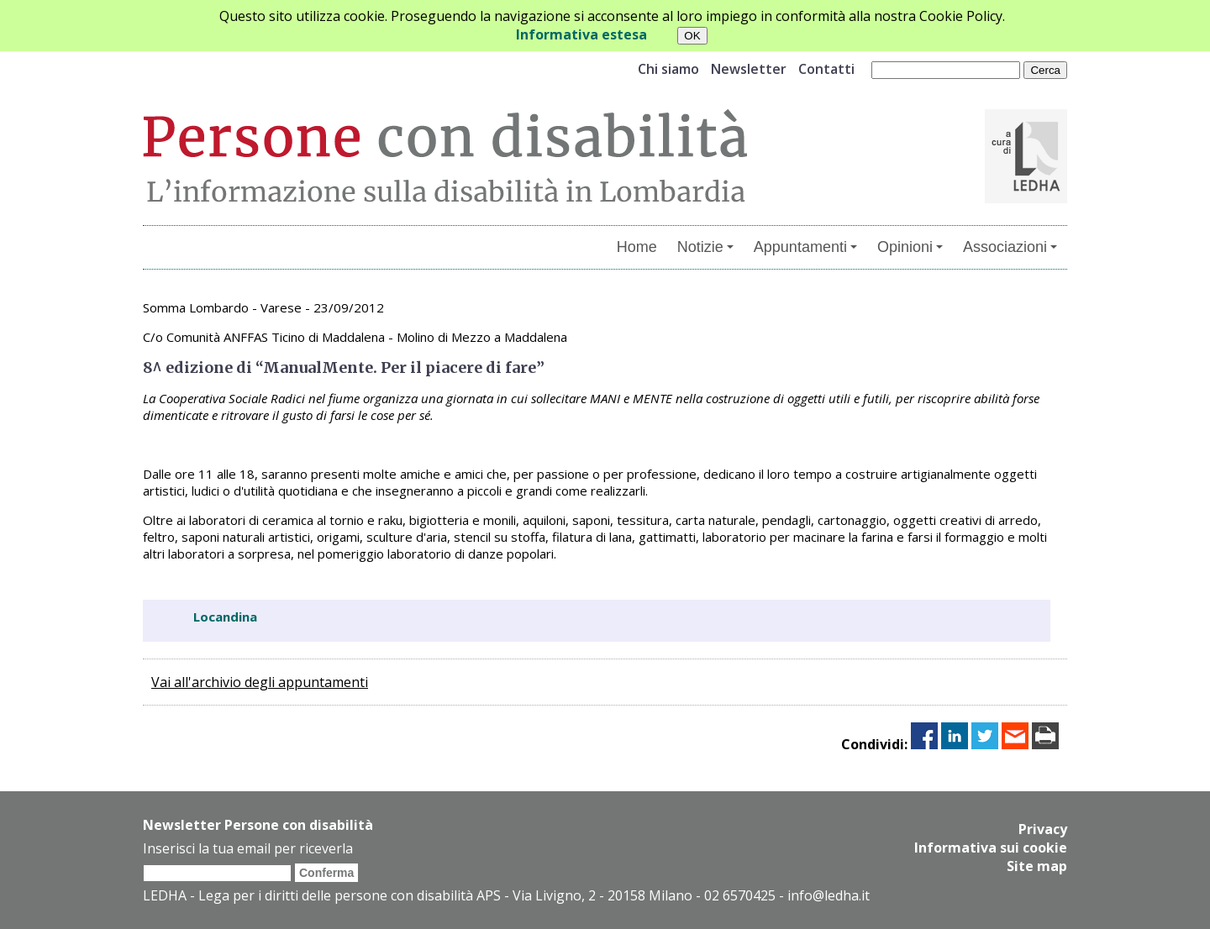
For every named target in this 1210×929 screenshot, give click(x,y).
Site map (1037, 866)
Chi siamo (668, 69)
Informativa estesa (581, 34)
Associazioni (1010, 247)
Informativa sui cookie (990, 847)
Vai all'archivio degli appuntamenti (259, 682)
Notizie (705, 247)
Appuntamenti (805, 247)
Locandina (225, 616)
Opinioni (910, 247)
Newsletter (748, 69)
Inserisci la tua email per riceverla (248, 848)
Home (637, 247)
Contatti (826, 69)
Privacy (1042, 829)
